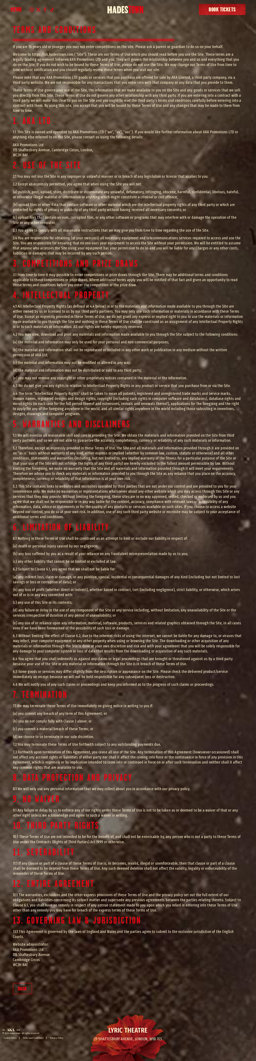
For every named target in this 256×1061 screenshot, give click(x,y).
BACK (22, 989)
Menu (16, 9)
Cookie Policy (10, 1038)
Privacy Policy (56, 1038)
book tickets (222, 9)
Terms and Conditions (33, 1038)
